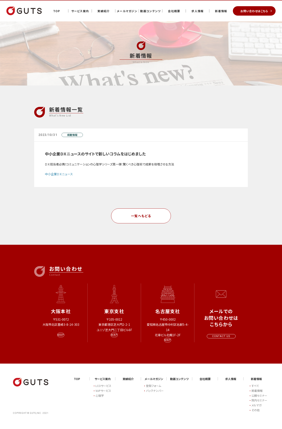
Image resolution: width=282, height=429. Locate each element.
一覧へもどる (141, 216)
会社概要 (174, 11)
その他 (255, 414)
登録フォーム (153, 390)
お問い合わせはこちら (254, 11)
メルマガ (256, 409)
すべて (255, 390)
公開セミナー (259, 399)
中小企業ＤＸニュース (59, 174)
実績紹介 (103, 11)
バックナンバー (155, 394)
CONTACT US (221, 336)
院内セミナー (259, 404)
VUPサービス (103, 394)
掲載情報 (72, 135)
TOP (56, 11)
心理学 (99, 399)
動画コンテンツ (150, 11)
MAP (61, 338)
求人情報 (197, 11)
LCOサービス (103, 390)
